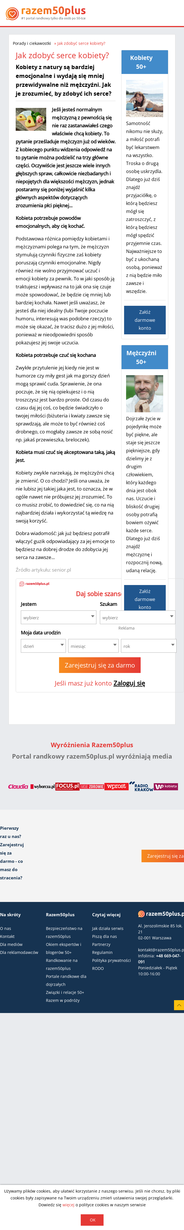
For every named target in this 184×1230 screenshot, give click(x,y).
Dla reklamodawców (19, 952)
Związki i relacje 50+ (65, 992)
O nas (5, 928)
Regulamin (102, 952)
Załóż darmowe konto (145, 320)
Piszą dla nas (104, 936)
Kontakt (7, 936)
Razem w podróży (63, 1000)
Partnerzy (101, 944)
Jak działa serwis (108, 928)
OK (93, 1220)
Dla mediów (11, 944)
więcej (68, 1204)
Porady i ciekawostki (32, 43)
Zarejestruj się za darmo (100, 665)
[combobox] (58, 617)
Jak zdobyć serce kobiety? (81, 43)
